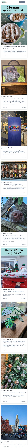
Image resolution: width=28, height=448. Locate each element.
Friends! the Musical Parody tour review (11, 147)
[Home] (4, 446)
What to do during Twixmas (8, 289)
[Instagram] (19, 446)
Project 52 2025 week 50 (8, 441)
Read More (5, 55)
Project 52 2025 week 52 (8, 339)
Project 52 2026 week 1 (7, 182)
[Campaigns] (8, 446)
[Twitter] (23, 446)
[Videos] (12, 446)
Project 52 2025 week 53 (8, 233)
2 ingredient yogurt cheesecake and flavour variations (14, 46)
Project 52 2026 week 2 (7, 96)
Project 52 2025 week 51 (8, 390)
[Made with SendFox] (26, 2)
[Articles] (15, 446)
